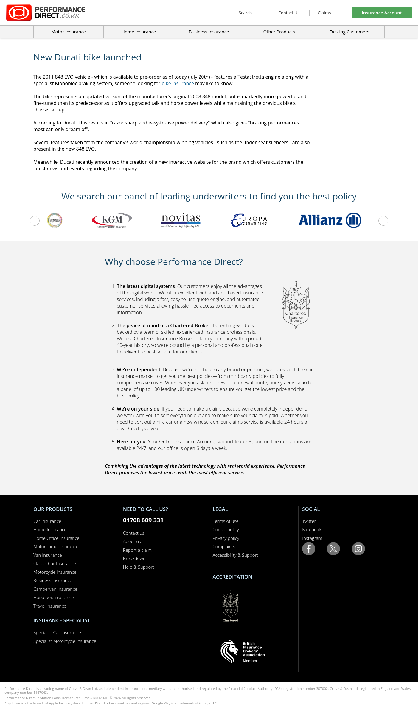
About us (132, 541)
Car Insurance (47, 521)
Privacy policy (226, 538)
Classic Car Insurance (54, 563)
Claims (324, 12)
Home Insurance (49, 529)
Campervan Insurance (55, 589)
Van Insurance (47, 555)
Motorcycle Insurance (55, 572)
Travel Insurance (49, 606)
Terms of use (226, 521)
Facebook (311, 529)
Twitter (309, 521)
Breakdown (134, 558)
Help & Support (138, 567)
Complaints (224, 546)
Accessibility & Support (235, 555)
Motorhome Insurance (55, 546)
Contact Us (288, 12)
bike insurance (177, 83)
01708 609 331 (143, 520)
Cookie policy (226, 529)
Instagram (312, 538)
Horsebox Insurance (53, 597)
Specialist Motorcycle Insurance (64, 641)
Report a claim (137, 550)
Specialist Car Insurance (57, 632)
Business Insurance (209, 32)
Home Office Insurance (56, 538)
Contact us (133, 533)
